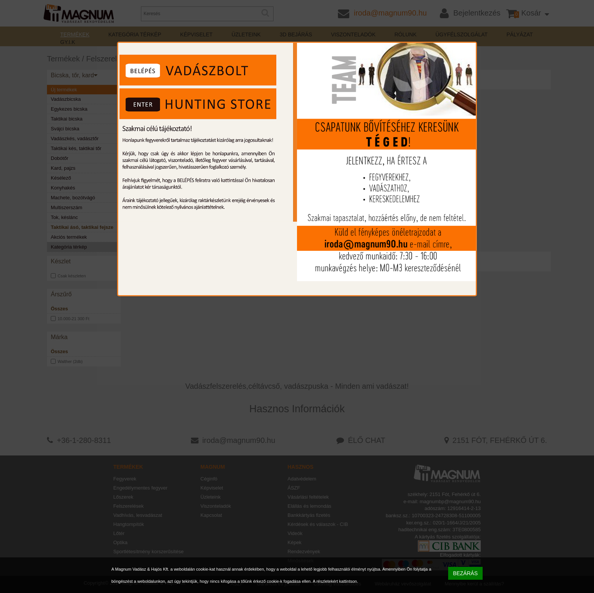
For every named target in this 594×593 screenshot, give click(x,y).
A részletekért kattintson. (335, 581)
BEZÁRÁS (465, 573)
